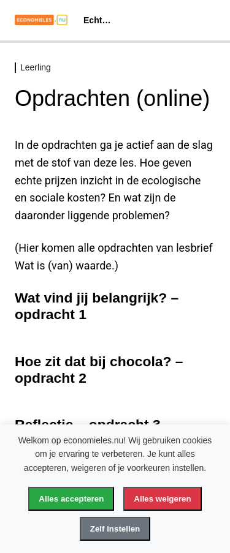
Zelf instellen (115, 528)
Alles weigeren (162, 498)
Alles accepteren (71, 498)
